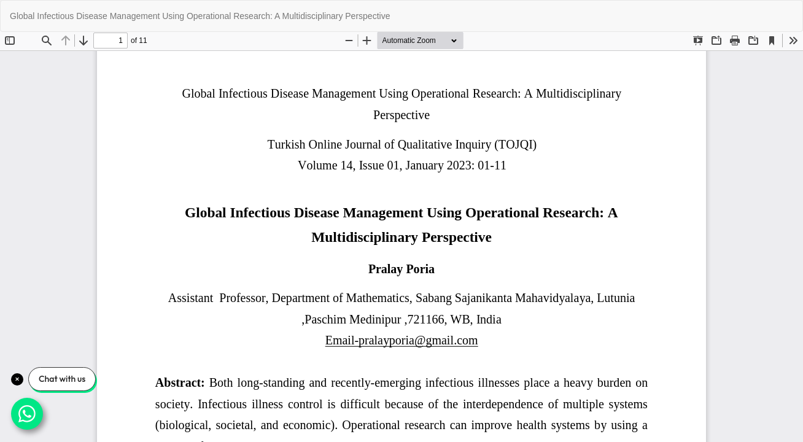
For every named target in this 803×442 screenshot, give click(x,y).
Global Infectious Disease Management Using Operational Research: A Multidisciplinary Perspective (200, 16)
